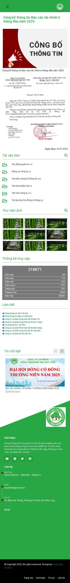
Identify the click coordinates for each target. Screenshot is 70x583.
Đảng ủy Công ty (21, 171)
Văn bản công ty (21, 193)
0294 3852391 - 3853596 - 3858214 (22, 475)
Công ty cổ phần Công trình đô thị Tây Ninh (21, 331)
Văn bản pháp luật (22, 185)
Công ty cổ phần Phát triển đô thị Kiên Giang (22, 328)
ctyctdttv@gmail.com (14, 487)
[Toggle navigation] (7, 7)
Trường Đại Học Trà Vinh (13, 325)
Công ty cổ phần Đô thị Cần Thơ (16, 333)
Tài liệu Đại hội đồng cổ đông (27, 200)
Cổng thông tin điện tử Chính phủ (17, 316)
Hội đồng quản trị (22, 164)
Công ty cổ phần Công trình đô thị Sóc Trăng (22, 322)
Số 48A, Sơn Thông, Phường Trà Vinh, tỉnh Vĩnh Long (29, 500)
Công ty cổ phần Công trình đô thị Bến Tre (21, 319)
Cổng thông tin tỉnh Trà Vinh (15, 313)
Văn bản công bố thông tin (26, 178)
